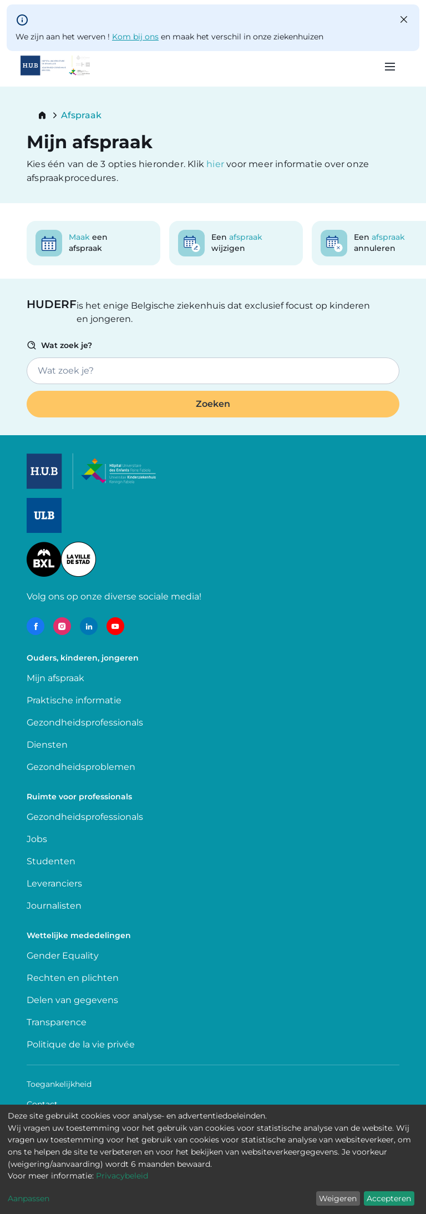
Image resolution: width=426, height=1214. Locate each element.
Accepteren (389, 1198)
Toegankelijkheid (59, 1084)
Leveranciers (54, 883)
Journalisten (54, 905)
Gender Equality (63, 955)
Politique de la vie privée (81, 1044)
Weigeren (338, 1198)
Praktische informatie (75, 700)
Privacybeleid (122, 1176)
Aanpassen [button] (28, 1198)
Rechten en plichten (73, 978)
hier (216, 164)
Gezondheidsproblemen (81, 767)
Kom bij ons (135, 37)
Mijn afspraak (55, 678)
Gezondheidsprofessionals (85, 722)
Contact (42, 1104)
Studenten (51, 861)
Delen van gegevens (72, 1000)
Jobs (37, 839)
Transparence (57, 1022)
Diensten (47, 744)
